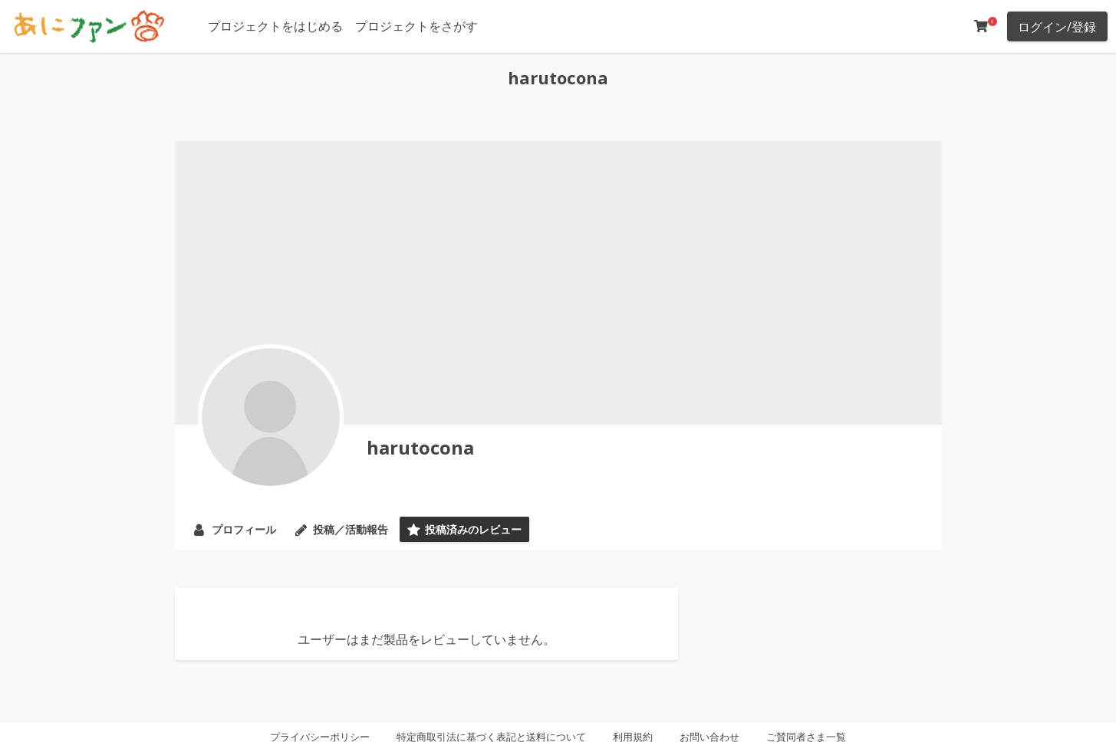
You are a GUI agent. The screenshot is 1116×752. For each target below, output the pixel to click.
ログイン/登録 (1057, 26)
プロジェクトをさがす (416, 26)
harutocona (420, 447)
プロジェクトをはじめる (275, 26)
